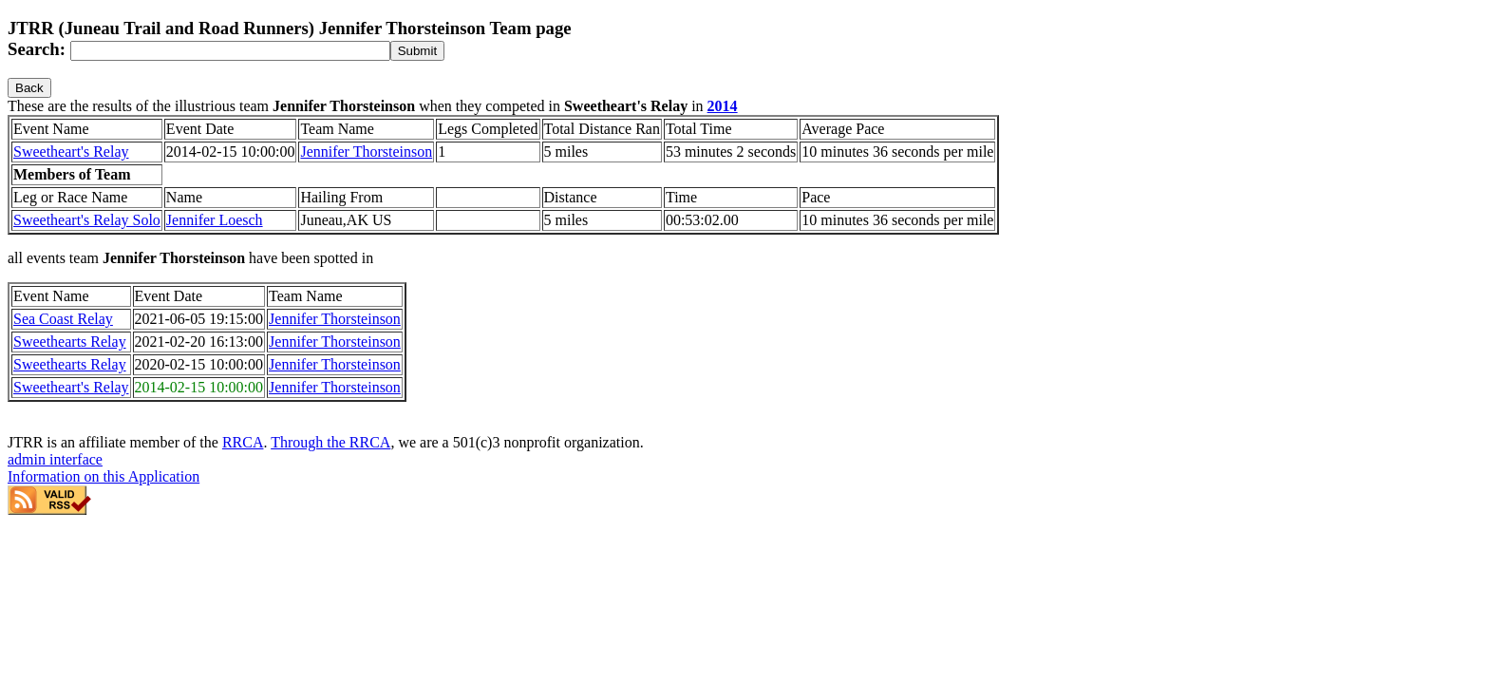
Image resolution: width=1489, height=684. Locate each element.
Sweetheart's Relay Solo (86, 220)
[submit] (417, 51)
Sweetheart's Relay (71, 151)
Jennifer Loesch (214, 220)
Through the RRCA (330, 442)
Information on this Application (103, 476)
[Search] (230, 51)
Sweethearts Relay (69, 341)
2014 (722, 106)
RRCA (243, 442)
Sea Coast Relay (63, 319)
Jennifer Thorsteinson (366, 151)
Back (29, 88)
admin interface (55, 459)
